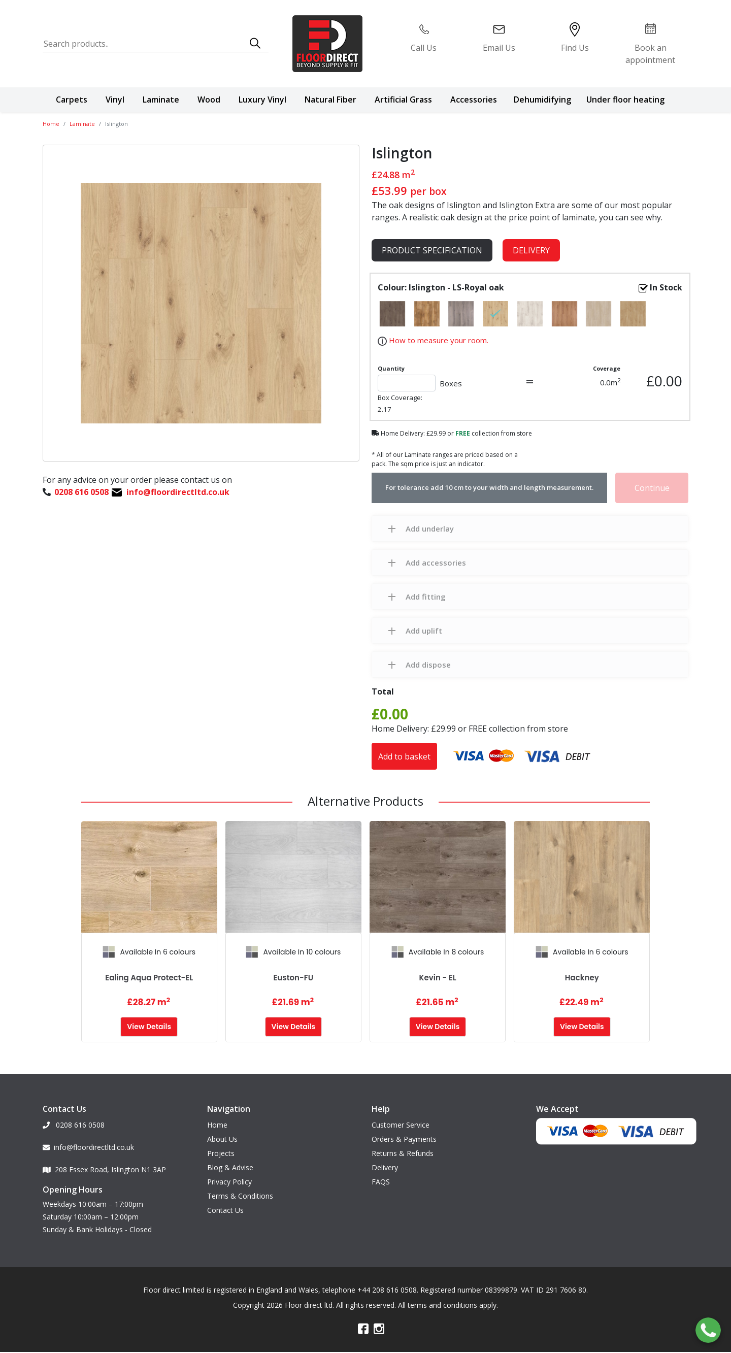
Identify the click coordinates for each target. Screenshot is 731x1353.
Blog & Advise (230, 1160)
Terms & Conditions (240, 1189)
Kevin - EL (437, 977)
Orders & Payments (404, 1132)
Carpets (71, 99)
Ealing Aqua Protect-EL (149, 977)
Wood (208, 99)
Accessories (473, 99)
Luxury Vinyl (262, 99)
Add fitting (426, 596)
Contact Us (225, 1203)
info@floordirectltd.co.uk (88, 1140)
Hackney (582, 977)
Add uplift (424, 630)
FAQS (381, 1174)
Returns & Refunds (403, 1146)
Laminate (161, 99)
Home (51, 123)
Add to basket (404, 756)
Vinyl (115, 99)
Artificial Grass (403, 99)
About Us (222, 1132)
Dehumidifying (542, 99)
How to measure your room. (437, 340)
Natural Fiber (330, 99)
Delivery (531, 250)
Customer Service (400, 1118)
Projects (221, 1146)
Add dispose (428, 664)
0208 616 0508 (74, 1118)
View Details (149, 1026)
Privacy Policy (229, 1174)
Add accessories (436, 562)
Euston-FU (294, 977)
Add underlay (430, 528)
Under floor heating (625, 99)
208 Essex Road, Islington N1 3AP (104, 1162)
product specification (432, 250)
